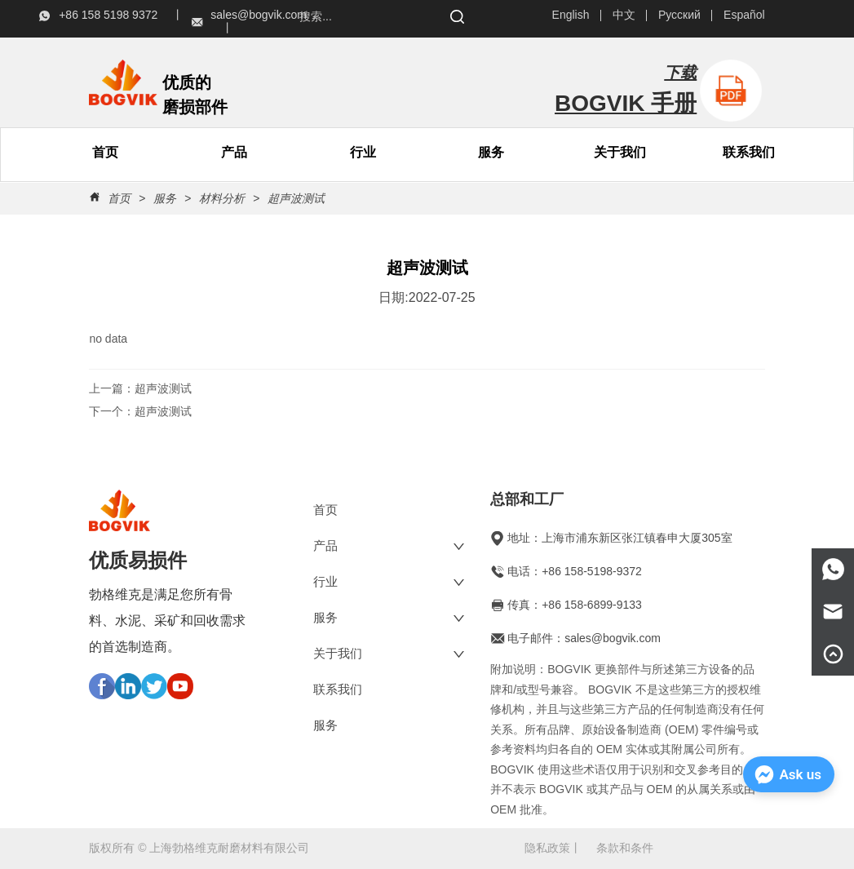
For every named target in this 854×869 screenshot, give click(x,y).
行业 (363, 152)
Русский (679, 14)
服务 (491, 152)
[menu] (170, 152)
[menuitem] (234, 152)
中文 (624, 14)
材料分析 (222, 198)
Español (744, 14)
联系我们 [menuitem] (749, 152)
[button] (234, 153)
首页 (119, 198)
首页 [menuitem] (105, 152)
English (571, 14)
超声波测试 (294, 198)
